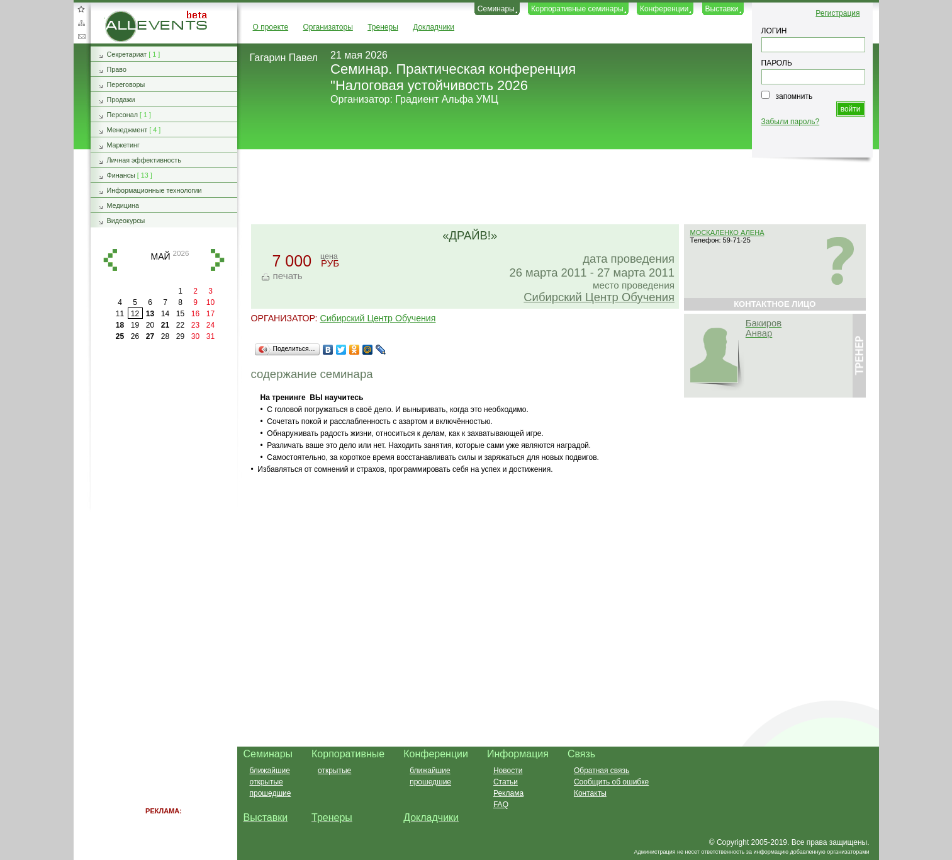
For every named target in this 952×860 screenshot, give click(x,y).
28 (165, 336)
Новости (507, 770)
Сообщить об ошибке (611, 781)
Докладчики (433, 27)
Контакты (590, 793)
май (160, 256)
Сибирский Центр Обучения (599, 297)
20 (150, 325)
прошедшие (270, 793)
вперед (218, 260)
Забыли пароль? (790, 121)
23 (195, 325)
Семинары (496, 8)
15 (180, 313)
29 (180, 336)
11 (120, 313)
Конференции (664, 8)
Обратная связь (81, 37)
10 (210, 302)
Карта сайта (81, 23)
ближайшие (270, 770)
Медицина (123, 205)
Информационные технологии (154, 190)
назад (110, 260)
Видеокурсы (126, 220)
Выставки (722, 8)
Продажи (121, 99)
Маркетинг (123, 145)
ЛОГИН (774, 30)
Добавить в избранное (81, 9)
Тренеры (382, 27)
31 (210, 336)
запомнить (794, 96)
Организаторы (327, 27)
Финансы (121, 175)
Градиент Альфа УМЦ (446, 99)
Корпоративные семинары (577, 8)
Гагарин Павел (284, 57)
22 (180, 325)
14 (165, 313)
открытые (266, 781)
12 (135, 313)
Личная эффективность (144, 160)
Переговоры (126, 84)
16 (195, 313)
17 (210, 313)
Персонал (122, 114)
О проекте (271, 27)
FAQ (500, 804)
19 (135, 325)
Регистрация (837, 13)
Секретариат (127, 54)
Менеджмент (127, 130)
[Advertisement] (552, 187)
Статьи (505, 781)
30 (195, 336)
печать (288, 275)
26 (135, 336)
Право (116, 69)
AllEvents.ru (125, 15)
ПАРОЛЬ (776, 63)
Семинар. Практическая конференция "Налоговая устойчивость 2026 (453, 77)
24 (210, 325)
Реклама (508, 793)
